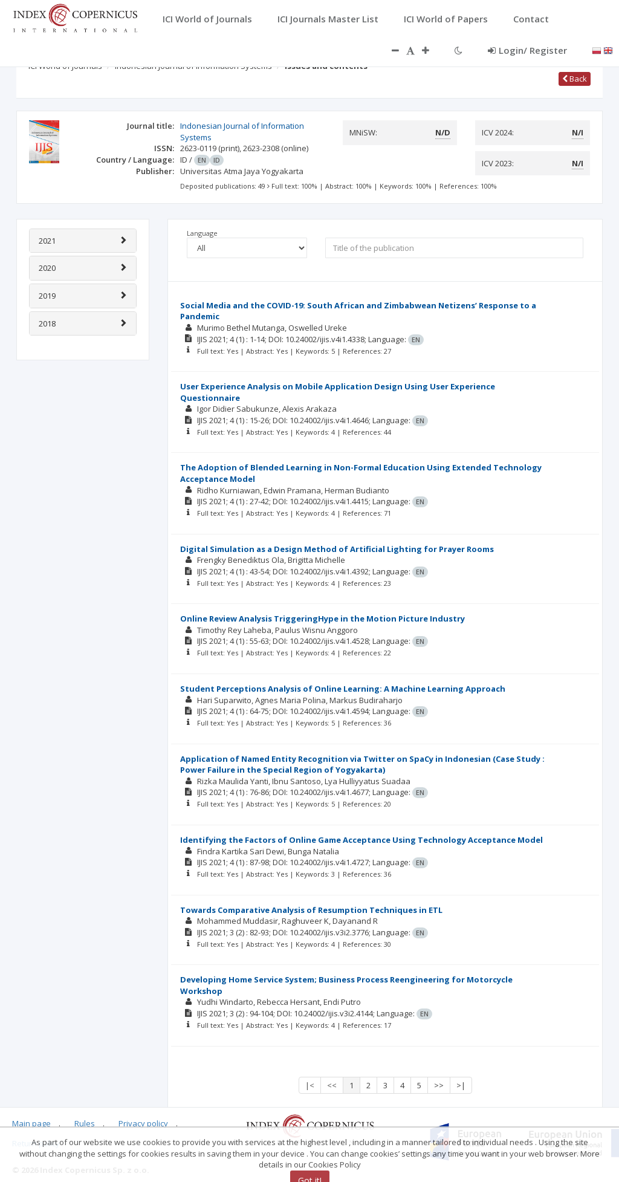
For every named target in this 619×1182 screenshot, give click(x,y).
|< (309, 1085)
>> (439, 1085)
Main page (31, 1123)
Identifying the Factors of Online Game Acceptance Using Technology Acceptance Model (361, 839)
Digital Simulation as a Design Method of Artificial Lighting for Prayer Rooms (337, 549)
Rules (84, 1123)
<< (332, 1085)
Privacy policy (143, 1123)
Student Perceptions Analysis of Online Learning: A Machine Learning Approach (342, 688)
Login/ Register (527, 50)
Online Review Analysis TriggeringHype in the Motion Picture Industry (322, 618)
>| (460, 1085)
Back (574, 78)
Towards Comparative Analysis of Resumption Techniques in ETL (311, 909)
